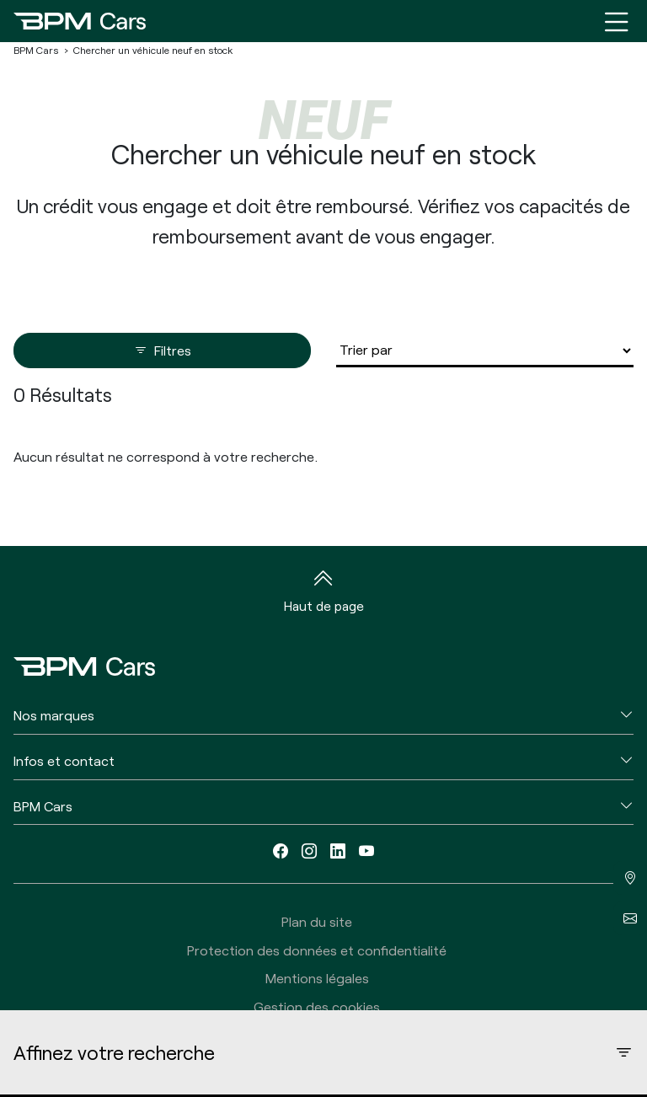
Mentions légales (317, 978)
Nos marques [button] (53, 715)
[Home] (79, 21)
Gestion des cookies (317, 1006)
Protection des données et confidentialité (316, 950)
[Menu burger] (617, 21)
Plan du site (316, 921)
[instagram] (309, 850)
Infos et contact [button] (64, 760)
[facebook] (280, 850)
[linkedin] (337, 850)
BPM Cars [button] (42, 806)
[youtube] (366, 850)
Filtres (162, 350)
